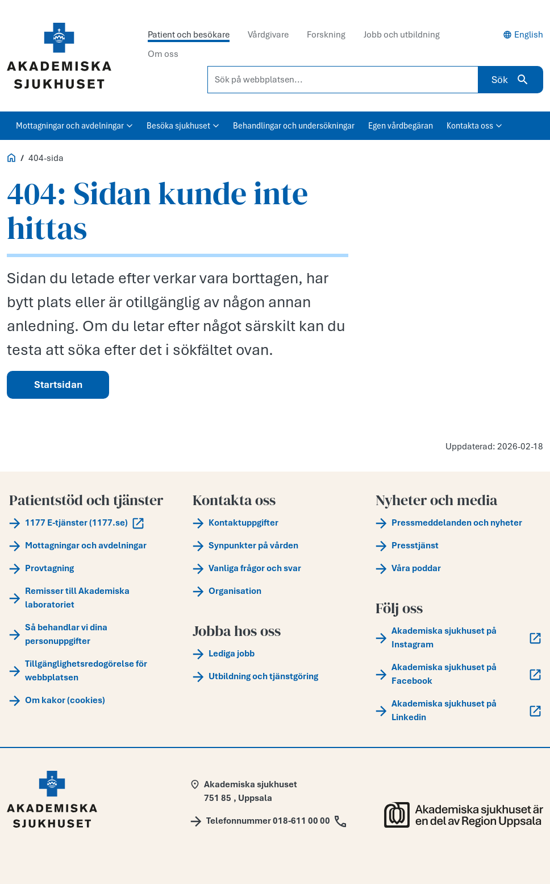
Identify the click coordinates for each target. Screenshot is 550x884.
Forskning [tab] (326, 34)
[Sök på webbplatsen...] (342, 79)
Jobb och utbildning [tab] (402, 34)
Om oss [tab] (163, 54)
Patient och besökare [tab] (189, 34)
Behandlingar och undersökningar (294, 125)
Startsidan (58, 384)
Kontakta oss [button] (474, 125)
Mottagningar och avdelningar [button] (74, 125)
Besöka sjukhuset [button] (183, 125)
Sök (510, 79)
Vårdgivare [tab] (268, 34)
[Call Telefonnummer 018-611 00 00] (268, 820)
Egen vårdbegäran (400, 125)
